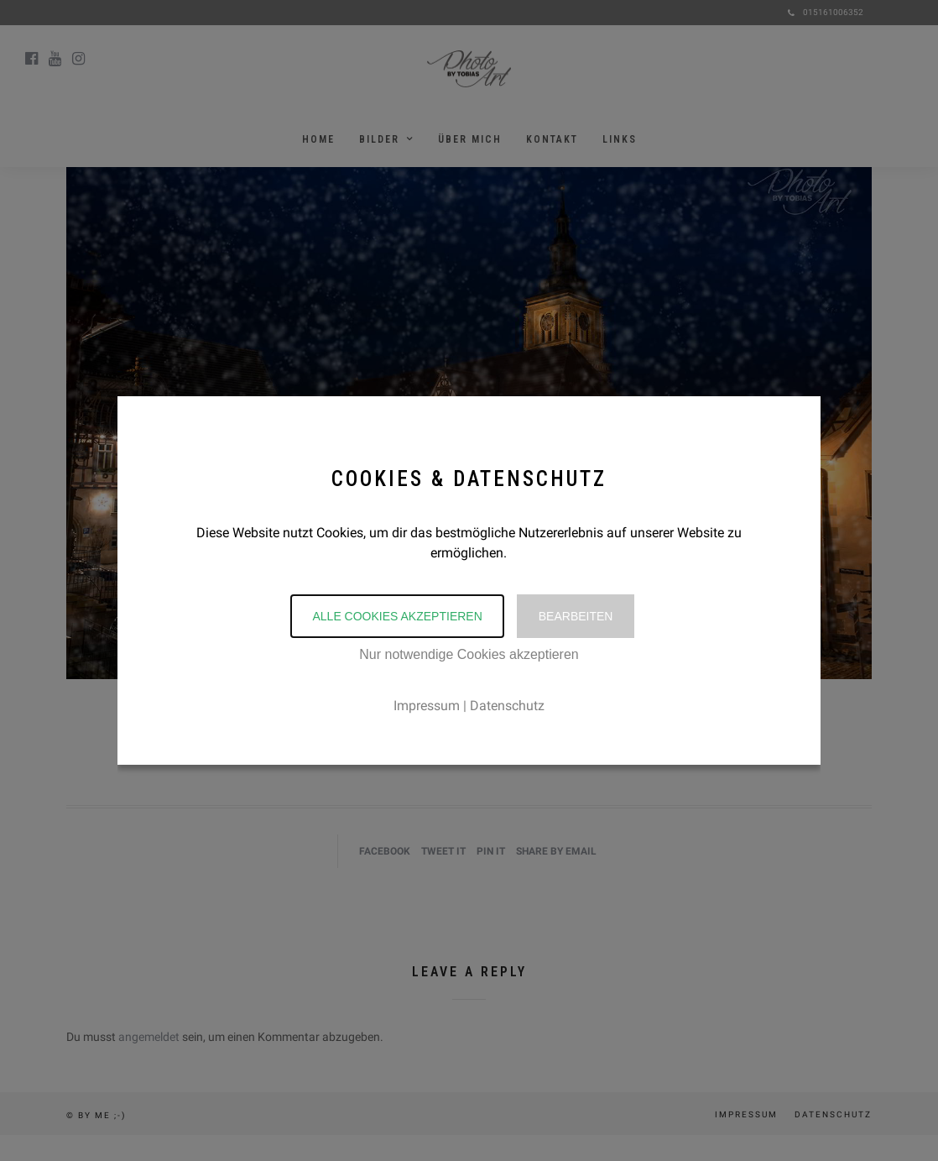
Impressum (426, 706)
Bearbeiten (576, 616)
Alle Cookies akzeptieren (397, 616)
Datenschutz (507, 706)
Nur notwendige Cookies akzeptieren (468, 654)
